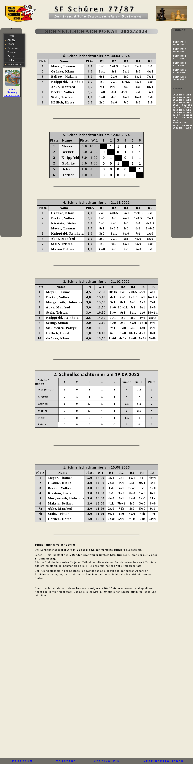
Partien (12, 56)
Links (11, 60)
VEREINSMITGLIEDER (164, 761)
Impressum (14, 64)
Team (11, 44)
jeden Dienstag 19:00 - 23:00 (11, 92)
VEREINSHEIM (107, 761)
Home (11, 35)
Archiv (11, 40)
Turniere (13, 48)
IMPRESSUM (22, 761)
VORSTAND (66, 761)
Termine (12, 52)
